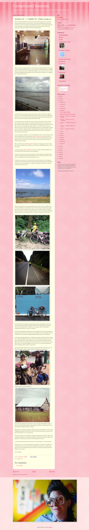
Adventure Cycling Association (38, 136)
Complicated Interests (31, 6)
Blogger (50, 527)
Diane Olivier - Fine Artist (64, 50)
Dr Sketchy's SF (62, 61)
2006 (60, 158)
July (61, 131)
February (62, 141)
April (61, 137)
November (62, 104)
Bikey (19, 458)
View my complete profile (62, 19)
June (61, 133)
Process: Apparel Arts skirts (65, 112)
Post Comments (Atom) (22, 474)
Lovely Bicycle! (62, 63)
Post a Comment (19, 465)
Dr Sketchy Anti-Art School (64, 59)
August (61, 110)
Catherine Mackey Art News (64, 41)
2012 (60, 146)
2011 (60, 148)
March (61, 139)
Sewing (59, 29)
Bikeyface (61, 37)
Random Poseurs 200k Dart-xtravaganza (67, 114)
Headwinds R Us (30, 143)
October (61, 106)
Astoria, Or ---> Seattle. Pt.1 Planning (67, 128)
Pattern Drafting (64, 27)
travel (21, 458)
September (62, 108)
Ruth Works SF (62, 72)
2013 (60, 100)
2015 (60, 96)
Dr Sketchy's (72, 25)
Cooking (65, 25)
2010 (60, 150)
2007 (60, 156)
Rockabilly (73, 27)
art (64, 29)
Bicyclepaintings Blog (63, 35)
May (61, 135)
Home (34, 471)
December (62, 102)
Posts (59, 87)
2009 (60, 152)
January (61, 143)
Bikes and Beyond (28, 149)
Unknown (61, 17)
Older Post (52, 471)
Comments (61, 90)
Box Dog (60, 39)
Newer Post (16, 471)
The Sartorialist (62, 81)
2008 (60, 154)
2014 (60, 98)
